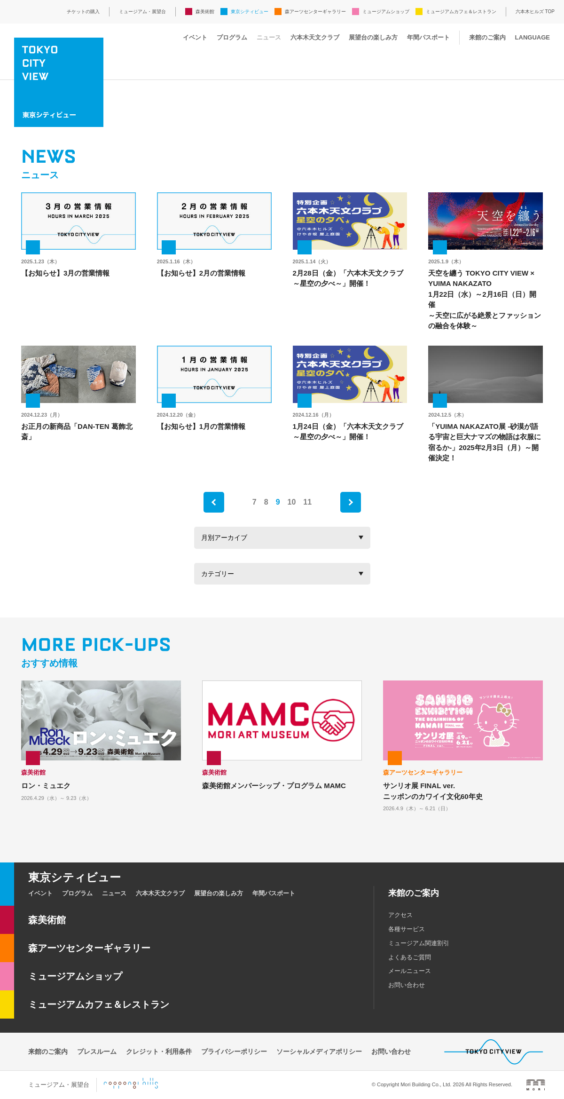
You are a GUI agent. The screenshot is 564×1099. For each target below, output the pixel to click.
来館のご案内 (487, 37)
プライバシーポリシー (234, 1051)
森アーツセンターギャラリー (315, 11)
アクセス (400, 914)
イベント (195, 37)
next (350, 502)
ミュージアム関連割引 (418, 943)
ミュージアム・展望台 (142, 11)
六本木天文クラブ (314, 37)
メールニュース (409, 970)
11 (307, 502)
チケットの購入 (83, 11)
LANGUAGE (532, 37)
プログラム (232, 37)
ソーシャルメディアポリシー (319, 1051)
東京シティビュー (249, 11)
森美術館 (205, 11)
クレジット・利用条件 (159, 1051)
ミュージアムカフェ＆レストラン (461, 11)
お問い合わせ (406, 984)
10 (292, 502)
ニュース (269, 37)
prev (214, 502)
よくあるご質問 (409, 957)
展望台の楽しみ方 (373, 37)
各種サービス (406, 929)
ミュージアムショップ (385, 11)
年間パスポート (428, 37)
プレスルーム (97, 1051)
